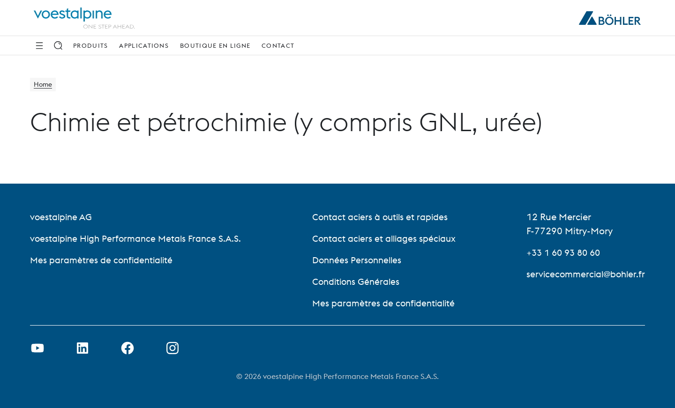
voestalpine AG (62, 217)
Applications (144, 45)
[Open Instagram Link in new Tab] (172, 348)
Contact (278, 45)
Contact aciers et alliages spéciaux (384, 238)
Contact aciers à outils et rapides (380, 217)
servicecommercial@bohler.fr (583, 274)
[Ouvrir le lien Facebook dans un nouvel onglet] (127, 348)
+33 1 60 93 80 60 (561, 252)
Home (44, 85)
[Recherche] (58, 45)
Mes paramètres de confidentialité (103, 260)
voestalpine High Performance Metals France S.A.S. (139, 238)
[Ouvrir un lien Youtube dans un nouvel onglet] (37, 348)
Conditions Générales (356, 281)
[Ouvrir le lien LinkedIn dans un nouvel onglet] (82, 348)
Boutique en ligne (215, 45)
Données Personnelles (358, 260)
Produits (90, 45)
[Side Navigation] (39, 45)
